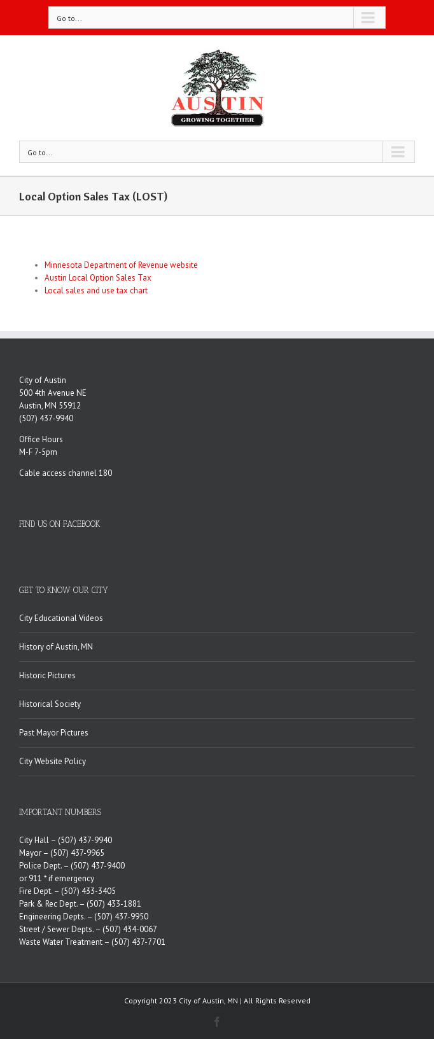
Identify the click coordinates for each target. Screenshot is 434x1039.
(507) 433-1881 (114, 903)
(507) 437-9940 (46, 418)
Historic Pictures (47, 675)
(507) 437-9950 (121, 916)
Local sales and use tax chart (96, 290)
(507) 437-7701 (138, 942)
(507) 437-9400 (98, 865)
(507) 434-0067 (129, 929)
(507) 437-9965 (77, 852)
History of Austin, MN (56, 646)
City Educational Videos (61, 618)
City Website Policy (52, 761)
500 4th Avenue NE (53, 392)
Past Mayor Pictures (53, 732)
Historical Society (50, 704)
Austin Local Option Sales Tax (98, 277)
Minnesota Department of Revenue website (121, 265)
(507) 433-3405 (88, 891)
